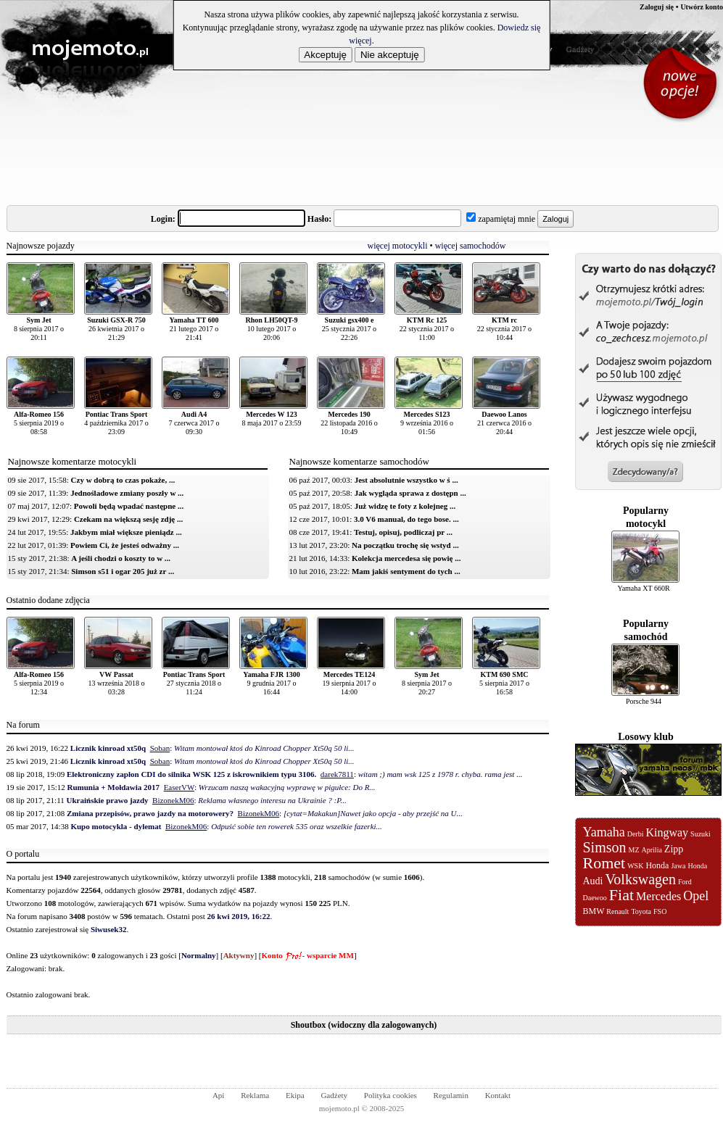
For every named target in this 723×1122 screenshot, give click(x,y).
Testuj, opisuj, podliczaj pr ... (403, 532)
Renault (617, 911)
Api (218, 1095)
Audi (593, 881)
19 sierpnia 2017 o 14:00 (349, 683)
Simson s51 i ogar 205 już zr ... (122, 571)
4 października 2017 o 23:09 (116, 423)
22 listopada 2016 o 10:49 (349, 423)
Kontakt (498, 1095)
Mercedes (658, 896)
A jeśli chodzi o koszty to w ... (120, 558)
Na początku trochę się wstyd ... (405, 545)
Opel (695, 896)
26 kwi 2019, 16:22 (238, 916)
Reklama (255, 1095)
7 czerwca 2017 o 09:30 (193, 423)
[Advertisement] (270, 155)
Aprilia (652, 850)
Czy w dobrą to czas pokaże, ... (123, 479)
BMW (594, 911)
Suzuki (700, 834)
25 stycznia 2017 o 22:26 (349, 328)
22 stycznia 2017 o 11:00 (427, 328)
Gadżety (580, 48)
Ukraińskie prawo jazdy (108, 800)
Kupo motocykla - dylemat (115, 826)
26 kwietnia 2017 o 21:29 (116, 328)
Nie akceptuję (389, 54)
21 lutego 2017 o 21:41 (194, 328)
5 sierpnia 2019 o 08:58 (39, 423)
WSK (635, 866)
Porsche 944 (643, 701)
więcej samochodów (470, 246)
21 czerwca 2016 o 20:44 (504, 423)
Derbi (635, 834)
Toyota (641, 911)
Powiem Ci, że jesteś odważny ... (124, 545)
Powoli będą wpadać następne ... (128, 506)
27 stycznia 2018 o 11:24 (194, 683)
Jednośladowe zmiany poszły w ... (126, 493)
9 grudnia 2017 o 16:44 (271, 683)
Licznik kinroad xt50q (108, 748)
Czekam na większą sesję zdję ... (128, 519)
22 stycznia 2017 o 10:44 (504, 328)
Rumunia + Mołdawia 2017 (113, 787)
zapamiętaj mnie (506, 219)
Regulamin (451, 1095)
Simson (605, 847)
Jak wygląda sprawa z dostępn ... (410, 493)
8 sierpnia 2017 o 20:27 (427, 683)
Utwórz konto (701, 7)
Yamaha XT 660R (643, 588)
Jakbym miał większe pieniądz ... (126, 532)
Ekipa (295, 1095)
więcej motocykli (398, 246)
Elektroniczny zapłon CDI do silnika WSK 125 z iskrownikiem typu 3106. (191, 774)
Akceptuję (325, 54)
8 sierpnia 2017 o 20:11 (39, 328)
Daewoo (595, 898)
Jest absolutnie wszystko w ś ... (406, 479)
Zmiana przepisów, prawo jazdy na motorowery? (150, 813)
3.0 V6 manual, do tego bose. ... (406, 519)
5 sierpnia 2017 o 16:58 (504, 683)
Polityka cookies (390, 1095)
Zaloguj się (657, 7)
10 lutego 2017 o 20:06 (271, 328)
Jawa (678, 866)
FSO (659, 911)
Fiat (621, 895)
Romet (604, 863)
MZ (634, 850)
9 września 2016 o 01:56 (426, 423)
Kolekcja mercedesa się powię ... (406, 558)
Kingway (666, 832)
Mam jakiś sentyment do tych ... (406, 571)
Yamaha (604, 832)
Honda (657, 865)
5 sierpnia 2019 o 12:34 (39, 683)
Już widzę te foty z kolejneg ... (405, 506)
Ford (685, 882)
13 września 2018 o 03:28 (116, 683)
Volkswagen (641, 879)
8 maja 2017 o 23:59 (271, 418)
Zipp (673, 849)
